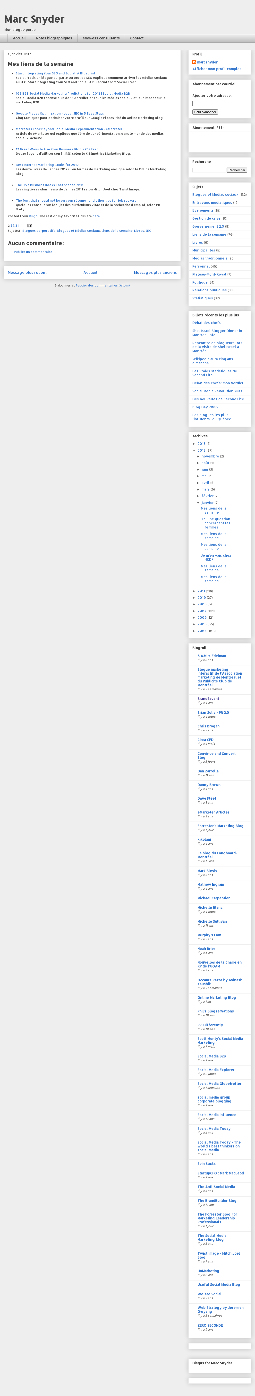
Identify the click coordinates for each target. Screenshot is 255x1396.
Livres (139, 231)
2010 (202, 597)
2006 (203, 617)
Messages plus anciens (155, 272)
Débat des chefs (206, 323)
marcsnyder (207, 62)
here (96, 216)
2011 (202, 591)
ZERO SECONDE (210, 1325)
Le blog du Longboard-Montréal (217, 855)
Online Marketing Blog (216, 997)
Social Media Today (213, 1129)
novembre (211, 456)
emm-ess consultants (101, 38)
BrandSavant (208, 699)
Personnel (201, 266)
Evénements (203, 210)
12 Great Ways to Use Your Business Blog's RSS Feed (57, 149)
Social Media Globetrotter (219, 1084)
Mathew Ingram (210, 884)
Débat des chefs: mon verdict (217, 383)
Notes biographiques (54, 38)
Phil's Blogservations (215, 1011)
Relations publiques (209, 290)
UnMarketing (208, 1271)
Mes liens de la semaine (214, 510)
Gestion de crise (206, 218)
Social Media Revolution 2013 (217, 391)
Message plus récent (27, 272)
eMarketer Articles (213, 812)
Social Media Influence (216, 1115)
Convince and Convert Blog (216, 756)
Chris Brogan (208, 726)
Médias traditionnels (210, 258)
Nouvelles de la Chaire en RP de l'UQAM (219, 964)
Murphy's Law (209, 935)
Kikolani (204, 839)
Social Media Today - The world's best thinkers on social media (219, 1146)
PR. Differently (210, 1025)
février (208, 496)
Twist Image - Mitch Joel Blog (218, 1255)
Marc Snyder (34, 19)
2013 (202, 443)
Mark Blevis (207, 871)
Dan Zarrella (208, 771)
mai (205, 476)
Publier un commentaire (33, 252)
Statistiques (202, 298)
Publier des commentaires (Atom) (103, 285)
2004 (203, 631)
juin (205, 469)
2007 (202, 611)
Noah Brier (206, 949)
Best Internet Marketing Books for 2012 (47, 165)
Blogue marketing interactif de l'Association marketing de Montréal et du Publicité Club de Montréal (219, 677)
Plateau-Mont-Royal (209, 274)
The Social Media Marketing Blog (211, 1238)
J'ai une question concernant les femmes (215, 523)
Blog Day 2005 (205, 407)
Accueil (19, 38)
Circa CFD (205, 740)
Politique (200, 282)
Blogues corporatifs (38, 231)
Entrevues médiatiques (212, 202)
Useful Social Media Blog (218, 1284)
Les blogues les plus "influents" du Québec (211, 417)
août (206, 463)
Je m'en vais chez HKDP (216, 557)
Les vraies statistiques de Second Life (214, 373)
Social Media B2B (211, 1056)
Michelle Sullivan (212, 921)
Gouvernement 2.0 (208, 226)
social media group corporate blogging (214, 1099)
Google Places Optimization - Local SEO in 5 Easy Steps (60, 113)
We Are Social (209, 1294)
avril (206, 483)
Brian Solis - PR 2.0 (213, 712)
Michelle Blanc (209, 907)
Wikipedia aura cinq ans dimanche (212, 361)
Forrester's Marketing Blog (220, 826)
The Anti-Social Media (216, 1187)
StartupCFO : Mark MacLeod (220, 1173)
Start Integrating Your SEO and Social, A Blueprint (55, 73)
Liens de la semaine (117, 231)
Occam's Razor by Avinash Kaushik (219, 982)
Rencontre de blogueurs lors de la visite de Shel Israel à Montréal (217, 347)
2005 (203, 624)
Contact (137, 38)
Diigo (33, 216)
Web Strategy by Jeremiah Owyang (220, 1310)
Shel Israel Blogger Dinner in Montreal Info (217, 333)
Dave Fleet (206, 798)
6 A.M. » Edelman (211, 656)
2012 (202, 450)
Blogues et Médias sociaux (78, 231)
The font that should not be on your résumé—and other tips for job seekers (76, 200)
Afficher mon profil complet (216, 69)
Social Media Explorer (215, 1070)
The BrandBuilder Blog (217, 1201)
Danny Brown (209, 785)
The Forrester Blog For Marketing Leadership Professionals (217, 1218)
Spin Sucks (206, 1164)
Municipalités (203, 250)
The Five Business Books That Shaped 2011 (49, 185)
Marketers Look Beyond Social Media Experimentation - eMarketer (69, 129)
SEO (148, 231)
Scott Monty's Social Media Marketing (220, 1041)
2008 (203, 604)
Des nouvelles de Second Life (218, 399)
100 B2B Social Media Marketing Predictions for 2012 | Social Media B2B (73, 93)
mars (206, 489)
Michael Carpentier (213, 898)
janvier (208, 503)
